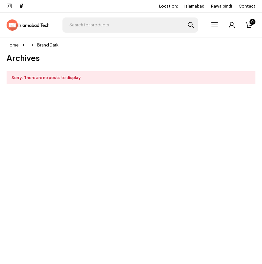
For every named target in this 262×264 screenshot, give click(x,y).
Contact (247, 6)
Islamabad (194, 6)
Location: (168, 6)
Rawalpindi (221, 6)
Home (13, 45)
